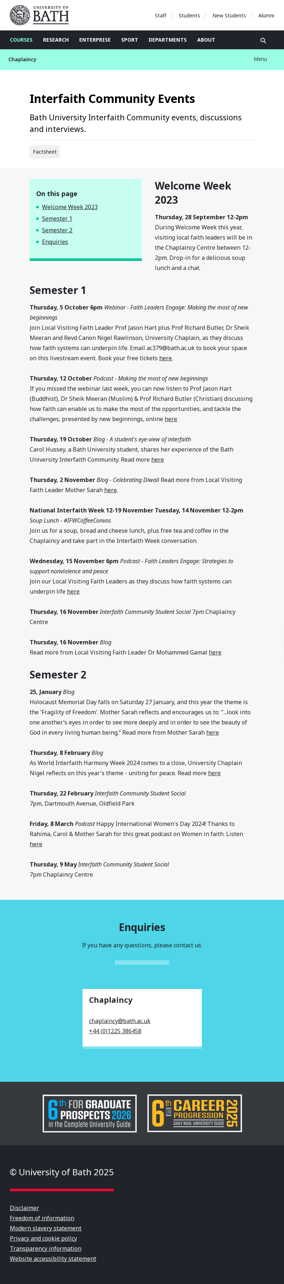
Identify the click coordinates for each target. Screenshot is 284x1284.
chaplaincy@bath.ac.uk (120, 1021)
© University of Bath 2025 (62, 1172)
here (165, 358)
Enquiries (55, 242)
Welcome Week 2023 (70, 207)
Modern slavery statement (45, 1228)
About (206, 39)
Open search (263, 40)
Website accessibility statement (53, 1259)
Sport (129, 39)
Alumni (266, 15)
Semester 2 (57, 230)
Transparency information (45, 1248)
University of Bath (42, 15)
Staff (160, 15)
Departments (168, 39)
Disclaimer (24, 1208)
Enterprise (95, 39)
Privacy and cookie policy (43, 1238)
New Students (229, 15)
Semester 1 (57, 219)
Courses (21, 39)
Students (189, 15)
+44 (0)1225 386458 (115, 1031)
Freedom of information (42, 1218)
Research (56, 39)
